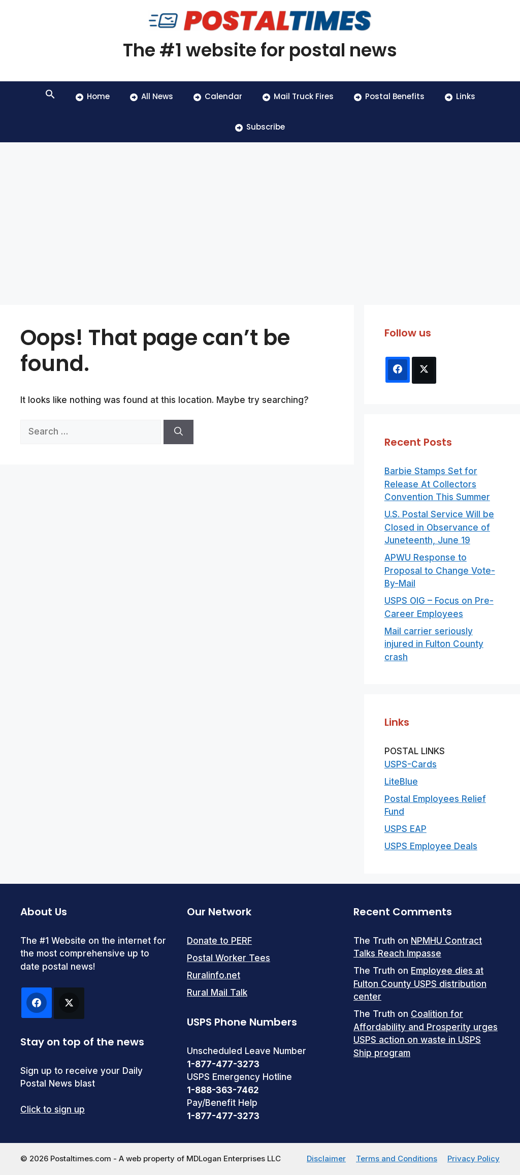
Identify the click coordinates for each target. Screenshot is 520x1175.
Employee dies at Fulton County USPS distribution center (419, 984)
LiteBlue (401, 782)
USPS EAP (405, 829)
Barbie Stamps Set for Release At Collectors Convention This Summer (437, 484)
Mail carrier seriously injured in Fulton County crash (433, 644)
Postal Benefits (389, 96)
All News (151, 96)
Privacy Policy (473, 1158)
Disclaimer (326, 1158)
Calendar (217, 96)
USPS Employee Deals (430, 846)
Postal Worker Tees (228, 958)
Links (460, 96)
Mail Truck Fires (298, 96)
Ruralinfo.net (213, 975)
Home (93, 96)
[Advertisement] (260, 218)
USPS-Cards (410, 764)
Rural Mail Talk (217, 992)
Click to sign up (52, 1109)
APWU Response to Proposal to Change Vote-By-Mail (439, 570)
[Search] (178, 432)
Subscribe (260, 126)
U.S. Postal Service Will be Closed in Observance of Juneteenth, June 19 (439, 527)
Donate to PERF (219, 941)
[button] (50, 96)
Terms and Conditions (396, 1158)
